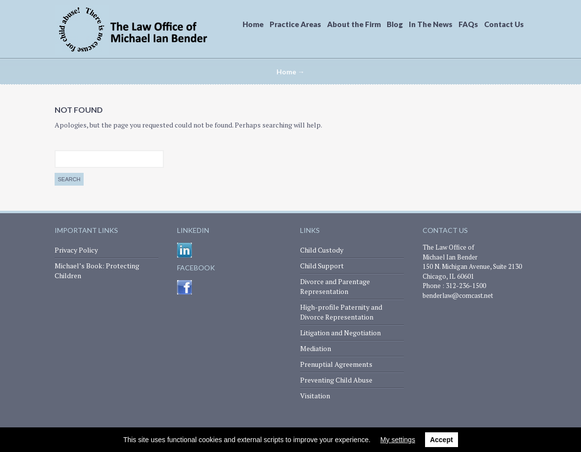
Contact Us (504, 24)
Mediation (315, 348)
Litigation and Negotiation (340, 332)
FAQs (468, 24)
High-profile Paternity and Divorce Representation (341, 312)
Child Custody (321, 250)
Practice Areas (295, 24)
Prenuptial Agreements (336, 364)
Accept (441, 440)
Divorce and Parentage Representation (335, 286)
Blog (395, 24)
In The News (431, 24)
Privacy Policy (76, 250)
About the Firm (354, 24)
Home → (290, 71)
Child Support (322, 265)
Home (253, 24)
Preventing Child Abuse (336, 380)
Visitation (315, 395)
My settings (397, 440)
